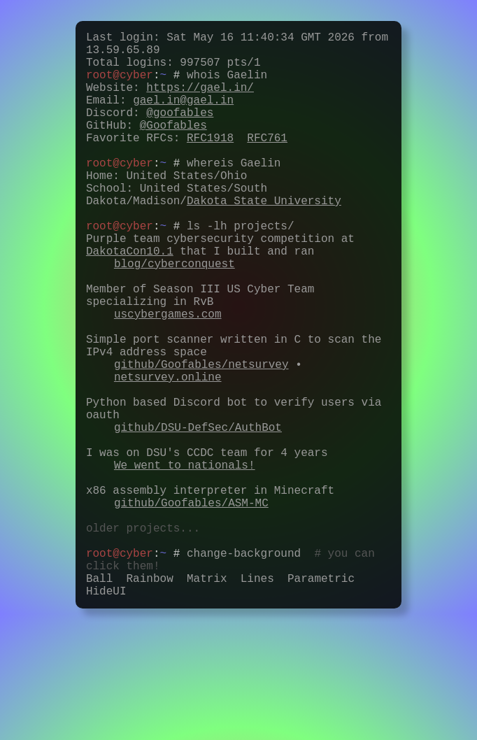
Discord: (149, 131)
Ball (99, 701)
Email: (160, 116)
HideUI (106, 716)
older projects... (143, 639)
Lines (257, 701)
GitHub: (146, 147)
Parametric (321, 701)
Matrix (207, 701)
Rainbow (150, 701)
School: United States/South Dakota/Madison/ (213, 231)
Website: (170, 100)
